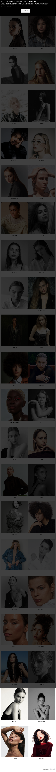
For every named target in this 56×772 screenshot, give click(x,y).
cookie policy (32, 1)
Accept (25, 10)
